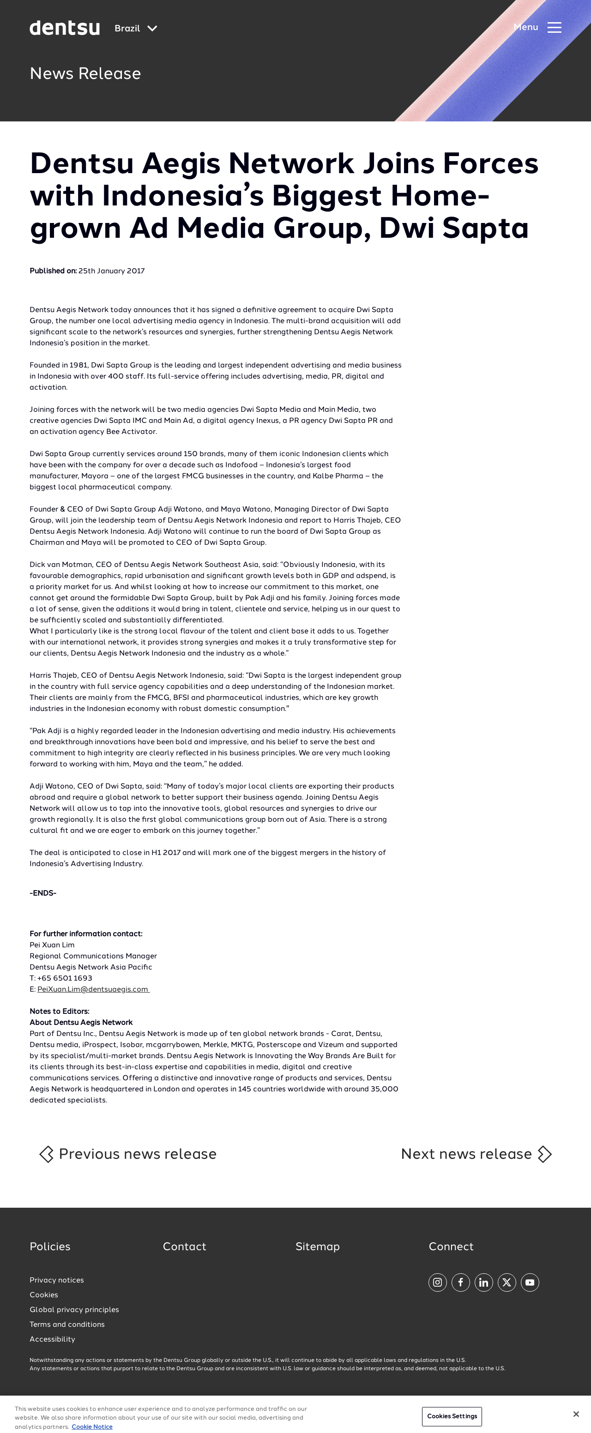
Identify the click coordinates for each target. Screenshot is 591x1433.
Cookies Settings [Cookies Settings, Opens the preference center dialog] (452, 1420)
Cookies (44, 1295)
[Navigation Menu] (537, 28)
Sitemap (318, 1247)
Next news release (477, 1154)
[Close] (576, 1417)
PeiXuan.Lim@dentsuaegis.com (93, 989)
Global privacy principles (74, 1310)
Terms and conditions (67, 1325)
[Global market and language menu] (136, 29)
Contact (185, 1247)
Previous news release (127, 1154)
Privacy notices (57, 1280)
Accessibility (52, 1339)
